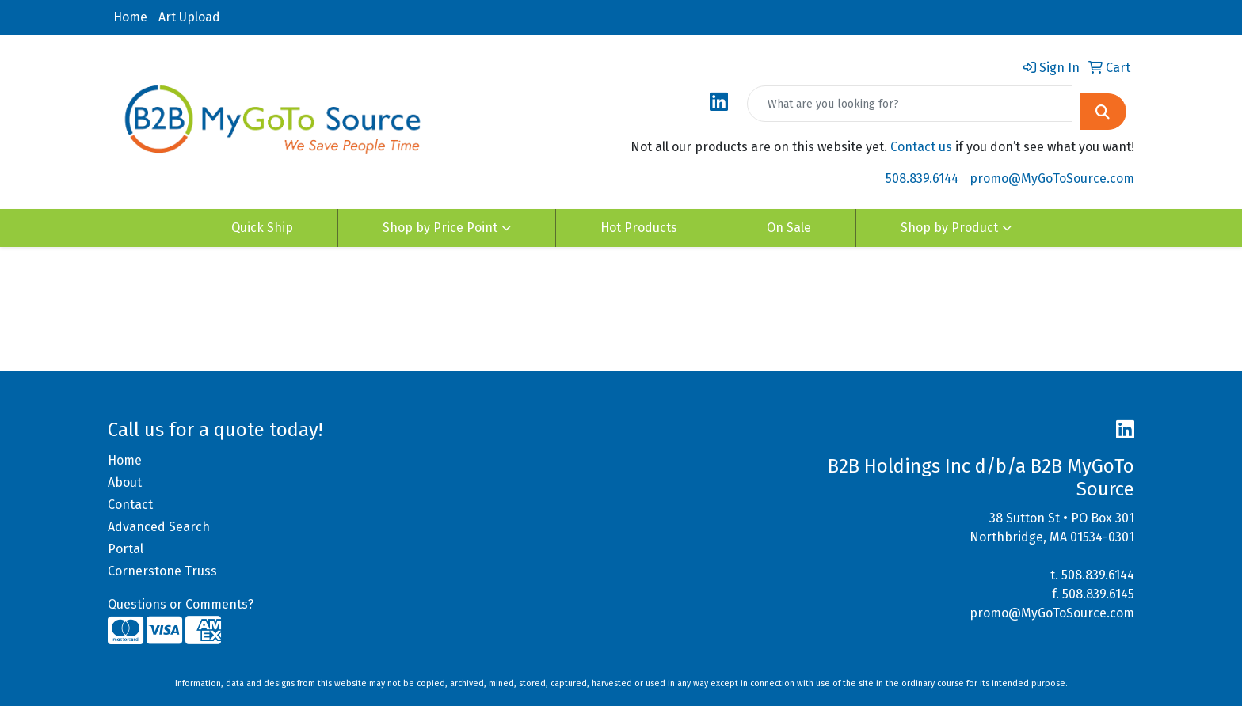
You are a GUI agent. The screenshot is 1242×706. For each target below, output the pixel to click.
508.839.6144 (922, 178)
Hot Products (638, 227)
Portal (125, 548)
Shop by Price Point (440, 227)
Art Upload (189, 17)
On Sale (789, 227)
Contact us (921, 146)
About (125, 482)
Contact (130, 504)
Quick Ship (262, 227)
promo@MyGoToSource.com (1052, 178)
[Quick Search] (909, 103)
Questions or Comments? (180, 604)
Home (130, 17)
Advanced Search (159, 526)
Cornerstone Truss (162, 571)
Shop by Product (949, 227)
